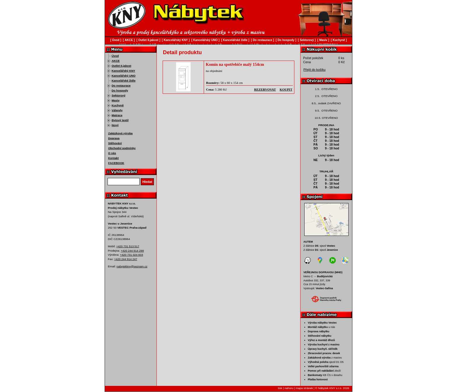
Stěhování (115, 143)
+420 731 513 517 (127, 246)
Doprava (113, 138)
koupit (286, 89)
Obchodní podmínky (122, 148)
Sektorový (118, 95)
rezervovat (265, 89)
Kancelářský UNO (124, 75)
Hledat (147, 181)
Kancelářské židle (124, 80)
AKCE (116, 60)
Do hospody (120, 90)
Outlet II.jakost (121, 65)
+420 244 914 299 (132, 250)
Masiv (115, 100)
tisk (280, 388)
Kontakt (113, 158)
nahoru (288, 388)
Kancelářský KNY (123, 70)
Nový (115, 125)
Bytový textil (120, 120)
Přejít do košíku (314, 69)
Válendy (117, 110)
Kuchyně (118, 105)
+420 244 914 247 (125, 259)
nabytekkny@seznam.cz (132, 266)
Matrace (117, 115)
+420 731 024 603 (131, 254)
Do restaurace (121, 85)
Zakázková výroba (120, 133)
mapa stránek (304, 388)
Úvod (115, 55)
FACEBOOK (116, 163)
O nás (112, 153)
